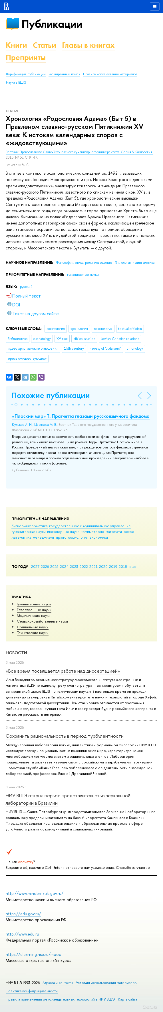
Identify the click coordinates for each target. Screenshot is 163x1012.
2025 (54, 566)
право (61, 537)
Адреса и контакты (58, 982)
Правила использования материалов (110, 74)
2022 (84, 566)
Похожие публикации (50, 395)
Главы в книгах (88, 45)
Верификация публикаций (26, 74)
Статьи (44, 45)
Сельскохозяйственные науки (42, 621)
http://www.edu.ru (22, 934)
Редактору (150, 1006)
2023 (74, 566)
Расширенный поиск (64, 74)
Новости (16, 653)
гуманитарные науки (28, 531)
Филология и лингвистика (134, 262)
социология (78, 537)
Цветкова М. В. (45, 424)
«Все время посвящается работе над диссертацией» (63, 671)
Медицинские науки (34, 615)
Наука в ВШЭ (16, 82)
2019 (113, 566)
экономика (99, 537)
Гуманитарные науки (34, 604)
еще (132, 566)
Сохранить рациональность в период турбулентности (65, 736)
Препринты (26, 57)
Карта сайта (127, 999)
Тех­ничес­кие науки (33, 632)
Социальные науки (33, 626)
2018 (123, 566)
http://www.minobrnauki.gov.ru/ (34, 893)
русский (26, 286)
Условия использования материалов (106, 982)
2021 (93, 566)
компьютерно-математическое (107, 531)
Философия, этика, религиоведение (84, 262)
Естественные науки (34, 609)
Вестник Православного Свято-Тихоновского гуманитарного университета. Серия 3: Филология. (79, 152)
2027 (35, 566)
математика (21, 537)
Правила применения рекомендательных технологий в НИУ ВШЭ (60, 999)
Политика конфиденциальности (32, 991)
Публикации (51, 24)
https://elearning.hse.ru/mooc (33, 954)
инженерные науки (63, 531)
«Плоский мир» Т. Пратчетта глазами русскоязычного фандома (81, 416)
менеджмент (44, 537)
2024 (64, 566)
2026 (45, 566)
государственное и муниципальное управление (90, 525)
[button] (16, 404)
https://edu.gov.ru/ (23, 913)
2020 (103, 566)
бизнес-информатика (29, 525)
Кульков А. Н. (22, 424)
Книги (16, 45)
